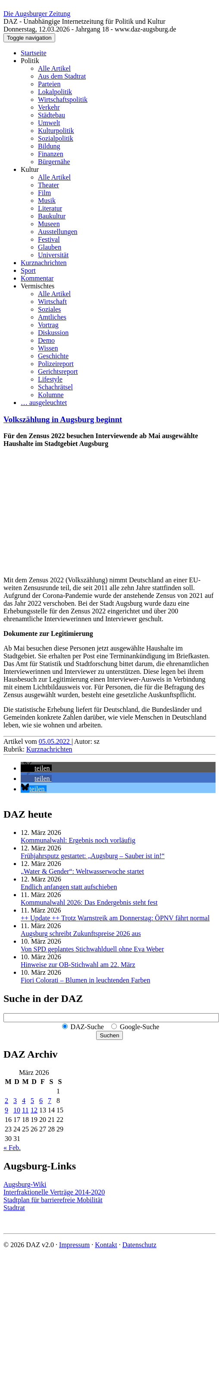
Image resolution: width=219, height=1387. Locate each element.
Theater (48, 185)
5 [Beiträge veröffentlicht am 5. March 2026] (32, 1100)
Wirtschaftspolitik (63, 99)
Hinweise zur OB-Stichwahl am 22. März (78, 964)
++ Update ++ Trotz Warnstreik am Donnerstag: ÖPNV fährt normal (115, 918)
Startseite (34, 53)
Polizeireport (56, 363)
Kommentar (37, 278)
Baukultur (52, 216)
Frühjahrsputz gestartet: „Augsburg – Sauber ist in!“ (93, 855)
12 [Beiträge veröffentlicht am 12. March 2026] (34, 1110)
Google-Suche (140, 1026)
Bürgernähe (54, 161)
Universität (53, 255)
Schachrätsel (55, 387)
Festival (49, 239)
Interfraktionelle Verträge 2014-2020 (54, 1192)
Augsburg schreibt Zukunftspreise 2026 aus (81, 933)
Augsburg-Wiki (25, 1184)
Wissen (48, 348)
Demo (46, 340)
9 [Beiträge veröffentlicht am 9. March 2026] (6, 1110)
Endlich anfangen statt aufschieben (69, 887)
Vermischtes (37, 286)
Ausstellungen (58, 231)
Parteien (49, 84)
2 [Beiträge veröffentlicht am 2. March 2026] (6, 1100)
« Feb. (12, 1147)
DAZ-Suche (87, 1026)
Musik (47, 200)
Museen (49, 223)
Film (44, 192)
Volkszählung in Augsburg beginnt (62, 419)
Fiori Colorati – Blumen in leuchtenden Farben (85, 980)
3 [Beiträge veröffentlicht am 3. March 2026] (15, 1100)
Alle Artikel (54, 68)
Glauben (49, 247)
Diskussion (53, 332)
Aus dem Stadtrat (62, 76)
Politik (30, 60)
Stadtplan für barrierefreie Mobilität (53, 1200)
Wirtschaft (52, 301)
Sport (28, 270)
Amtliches (52, 317)
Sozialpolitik (55, 138)
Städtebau (51, 115)
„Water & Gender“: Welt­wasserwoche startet (82, 871)
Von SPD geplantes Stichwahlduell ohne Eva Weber (92, 949)
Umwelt (49, 122)
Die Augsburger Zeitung (36, 13)
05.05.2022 (55, 741)
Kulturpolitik (56, 130)
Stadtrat (14, 1207)
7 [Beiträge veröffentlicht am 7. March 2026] (49, 1100)
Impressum (74, 1244)
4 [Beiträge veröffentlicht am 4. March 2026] (23, 1100)
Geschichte (53, 356)
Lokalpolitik (55, 91)
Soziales (49, 309)
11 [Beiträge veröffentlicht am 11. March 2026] (25, 1110)
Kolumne (51, 394)
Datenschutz (139, 1244)
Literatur (50, 208)
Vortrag (48, 325)
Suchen (109, 1035)
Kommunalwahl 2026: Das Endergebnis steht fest (89, 902)
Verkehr (49, 107)
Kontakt (106, 1244)
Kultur (30, 169)
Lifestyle (50, 379)
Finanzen (50, 154)
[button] (36, 768)
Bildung (49, 146)
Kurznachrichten (44, 262)
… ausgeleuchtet (44, 402)
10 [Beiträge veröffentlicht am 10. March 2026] (16, 1110)
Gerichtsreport (58, 371)
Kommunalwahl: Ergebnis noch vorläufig (78, 840)
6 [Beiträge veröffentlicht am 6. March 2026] (41, 1100)
